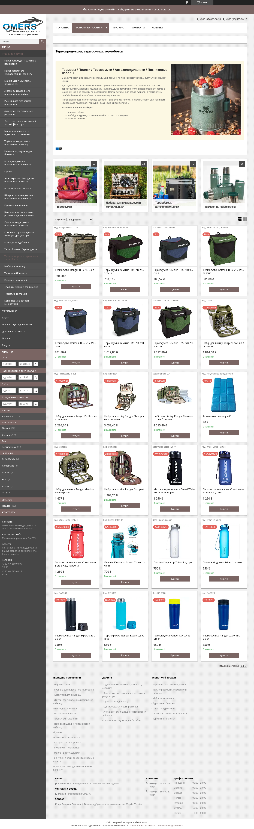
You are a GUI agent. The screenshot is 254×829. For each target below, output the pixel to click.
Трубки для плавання (66, 718)
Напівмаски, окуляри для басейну (18, 153)
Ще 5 (7, 492)
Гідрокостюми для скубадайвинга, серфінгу (18, 72)
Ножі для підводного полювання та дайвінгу (17, 163)
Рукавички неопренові (67, 747)
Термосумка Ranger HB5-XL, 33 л (74, 270)
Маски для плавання (65, 713)
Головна (62, 27)
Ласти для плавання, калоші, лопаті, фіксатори (20, 122)
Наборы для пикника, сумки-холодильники (124, 204)
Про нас (6, 338)
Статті (5, 317)
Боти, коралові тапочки (17, 188)
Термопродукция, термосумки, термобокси (21, 258)
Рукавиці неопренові (16, 205)
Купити (76, 286)
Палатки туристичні (15, 280)
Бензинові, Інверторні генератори (16, 302)
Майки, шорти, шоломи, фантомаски (17, 82)
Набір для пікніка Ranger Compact (124, 489)
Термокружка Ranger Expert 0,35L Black (75, 637)
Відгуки (6, 345)
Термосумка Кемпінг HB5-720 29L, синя (124, 344)
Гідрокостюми (62, 684)
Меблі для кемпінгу (15, 266)
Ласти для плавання (65, 708)
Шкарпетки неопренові (67, 742)
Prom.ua (143, 822)
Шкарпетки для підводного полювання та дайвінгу (19, 197)
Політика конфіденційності (170, 825)
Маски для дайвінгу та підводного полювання (17, 132)
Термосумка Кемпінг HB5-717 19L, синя (75, 344)
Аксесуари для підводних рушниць (18, 112)
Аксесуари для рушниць (67, 694)
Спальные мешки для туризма (21, 286)
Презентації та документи (17, 324)
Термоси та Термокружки (220, 206)
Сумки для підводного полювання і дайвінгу (16, 224)
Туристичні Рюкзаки (15, 273)
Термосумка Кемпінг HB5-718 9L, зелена (124, 271)
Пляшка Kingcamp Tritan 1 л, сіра (172, 562)
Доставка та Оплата (13, 331)
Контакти (138, 27)
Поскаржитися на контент (142, 825)
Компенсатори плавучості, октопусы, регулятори (19, 234)
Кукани (8, 171)
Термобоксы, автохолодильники (167, 204)
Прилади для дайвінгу (16, 242)
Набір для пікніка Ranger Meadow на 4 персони (75, 491)
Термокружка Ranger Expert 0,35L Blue (124, 637)
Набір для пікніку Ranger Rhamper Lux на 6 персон (173, 418)
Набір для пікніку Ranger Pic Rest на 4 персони (76, 418)
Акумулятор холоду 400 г (218, 416)
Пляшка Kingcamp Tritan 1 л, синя (223, 562)
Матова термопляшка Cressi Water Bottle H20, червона (76, 564)
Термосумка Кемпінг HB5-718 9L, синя (173, 271)
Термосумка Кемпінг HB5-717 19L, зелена (223, 271)
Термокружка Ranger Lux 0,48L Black (221, 637)
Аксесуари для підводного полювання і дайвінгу (19, 180)
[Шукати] (42, 41)
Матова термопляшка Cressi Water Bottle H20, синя (224, 491)
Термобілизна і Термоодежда (20, 249)
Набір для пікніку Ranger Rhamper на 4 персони (124, 418)
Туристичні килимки (15, 293)
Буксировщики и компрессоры (121, 706)
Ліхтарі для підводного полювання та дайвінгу (17, 92)
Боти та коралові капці (67, 737)
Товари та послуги (12, 53)
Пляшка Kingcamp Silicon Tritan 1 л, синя (125, 564)
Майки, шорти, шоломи (67, 752)
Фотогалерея (9, 310)
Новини (157, 27)
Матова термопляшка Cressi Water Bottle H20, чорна (174, 491)
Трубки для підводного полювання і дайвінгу (17, 143)
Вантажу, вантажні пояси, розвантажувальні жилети (19, 214)
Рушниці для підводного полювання (17, 102)
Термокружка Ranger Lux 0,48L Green (171, 637)
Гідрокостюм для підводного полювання (20, 62)
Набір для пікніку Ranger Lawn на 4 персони (223, 344)
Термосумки (64, 206)
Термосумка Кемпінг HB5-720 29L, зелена (173, 344)
